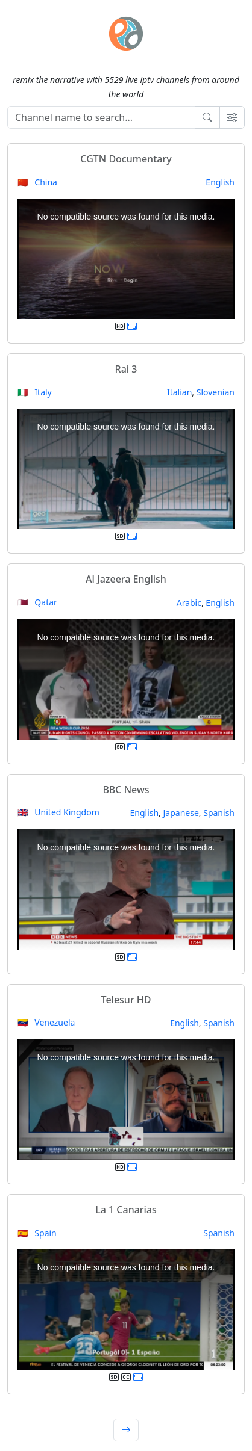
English (220, 182)
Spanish (219, 812)
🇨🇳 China (37, 182)
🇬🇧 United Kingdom (58, 812)
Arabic (189, 602)
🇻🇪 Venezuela (46, 1022)
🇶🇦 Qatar (37, 602)
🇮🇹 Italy (34, 392)
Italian (179, 392)
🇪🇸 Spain (37, 1233)
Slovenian (216, 392)
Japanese (181, 812)
